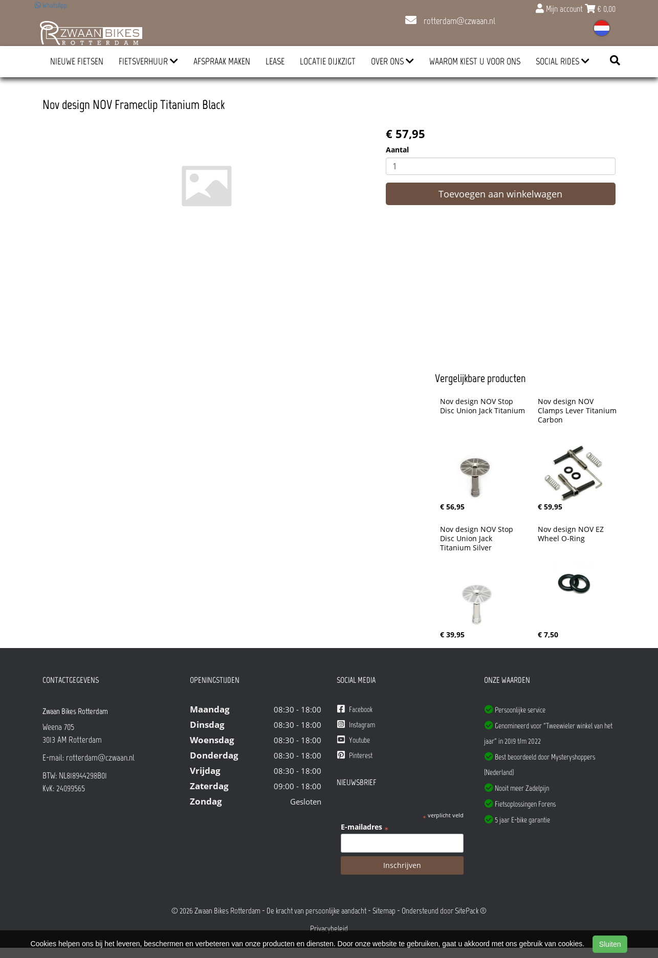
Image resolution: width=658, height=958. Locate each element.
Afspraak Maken (221, 61)
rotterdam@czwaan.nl (450, 21)
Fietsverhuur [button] (148, 61)
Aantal (397, 149)
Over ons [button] (392, 61)
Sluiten (610, 944)
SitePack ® (471, 911)
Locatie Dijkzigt (328, 61)
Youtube (353, 740)
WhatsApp (51, 5)
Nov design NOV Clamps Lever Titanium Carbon (578, 411)
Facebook (354, 709)
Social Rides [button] (562, 61)
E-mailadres (364, 827)
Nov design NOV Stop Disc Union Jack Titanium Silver (477, 538)
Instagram (356, 724)
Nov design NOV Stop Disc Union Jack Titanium (482, 406)
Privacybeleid (329, 928)
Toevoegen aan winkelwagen (500, 194)
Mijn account (560, 9)
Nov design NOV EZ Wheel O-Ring (572, 534)
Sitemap (384, 911)
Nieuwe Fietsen (76, 61)
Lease (275, 61)
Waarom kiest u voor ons (474, 61)
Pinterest (354, 755)
